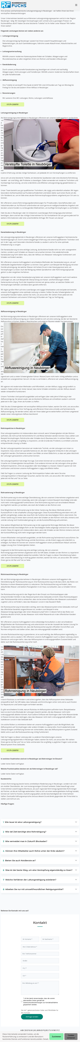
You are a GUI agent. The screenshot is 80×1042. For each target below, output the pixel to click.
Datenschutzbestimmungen (33, 1003)
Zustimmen (56, 1036)
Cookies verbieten (71, 1036)
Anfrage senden (32, 1017)
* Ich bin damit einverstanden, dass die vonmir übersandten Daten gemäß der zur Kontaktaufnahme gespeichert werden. (40, 1001)
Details (45, 1039)
